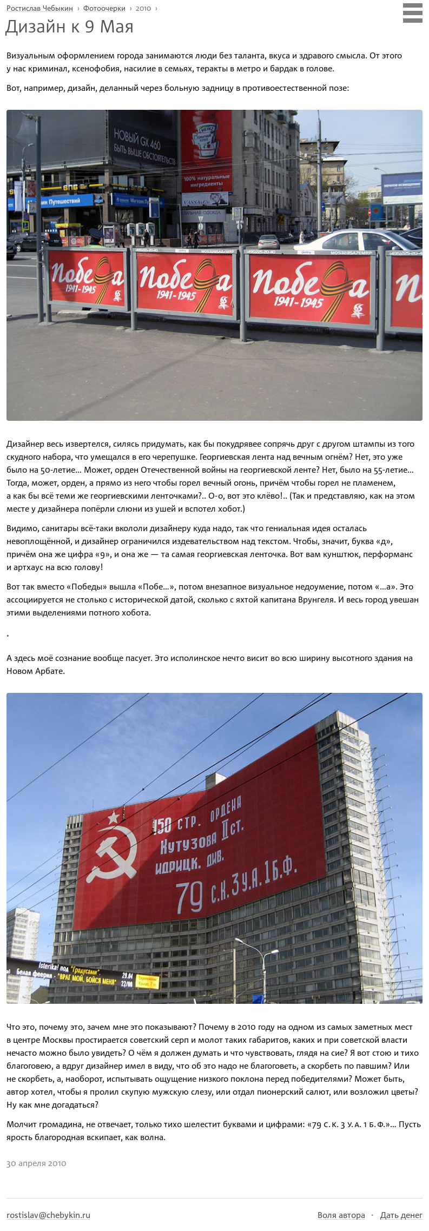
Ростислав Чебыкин (39, 7)
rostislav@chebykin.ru (48, 1214)
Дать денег (401, 1214)
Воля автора (341, 1214)
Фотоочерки (104, 7)
